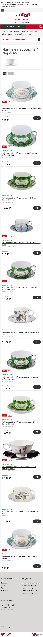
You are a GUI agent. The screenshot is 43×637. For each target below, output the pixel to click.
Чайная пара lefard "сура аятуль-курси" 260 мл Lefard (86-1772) (20, 423)
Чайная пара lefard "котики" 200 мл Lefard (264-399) (20, 333)
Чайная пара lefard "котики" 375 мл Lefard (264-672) (20, 512)
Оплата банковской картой (31, 583)
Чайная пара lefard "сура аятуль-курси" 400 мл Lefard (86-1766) (20, 378)
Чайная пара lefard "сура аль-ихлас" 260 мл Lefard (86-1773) (19, 199)
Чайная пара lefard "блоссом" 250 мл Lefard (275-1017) (21, 244)
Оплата (3, 585)
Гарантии (4, 588)
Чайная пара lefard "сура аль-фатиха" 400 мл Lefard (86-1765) (19, 288)
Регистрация (25, 22)
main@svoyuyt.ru (6, 607)
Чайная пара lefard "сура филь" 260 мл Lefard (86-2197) (21, 109)
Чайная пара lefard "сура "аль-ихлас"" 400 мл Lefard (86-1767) (19, 154)
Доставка (4, 583)
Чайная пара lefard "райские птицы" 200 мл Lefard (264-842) (19, 468)
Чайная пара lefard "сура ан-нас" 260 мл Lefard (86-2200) (20, 557)
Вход (18, 22)
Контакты (4, 590)
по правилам (19, 2)
